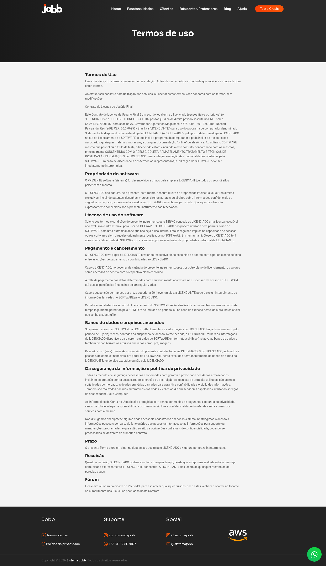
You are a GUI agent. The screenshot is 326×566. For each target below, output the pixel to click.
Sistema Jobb (76, 560)
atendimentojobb (119, 535)
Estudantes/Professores (198, 9)
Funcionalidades (140, 9)
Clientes (166, 9)
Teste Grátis (269, 9)
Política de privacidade (61, 544)
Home (116, 9)
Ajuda (242, 9)
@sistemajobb (179, 535)
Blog (227, 9)
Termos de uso (55, 535)
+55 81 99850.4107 (120, 544)
